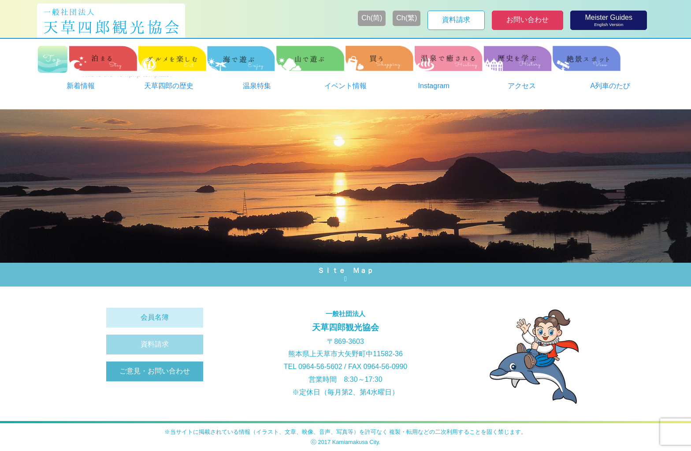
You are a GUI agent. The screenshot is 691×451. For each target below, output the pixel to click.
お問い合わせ (527, 19)
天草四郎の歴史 (168, 85)
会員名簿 (155, 317)
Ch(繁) (406, 18)
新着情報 (81, 85)
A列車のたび (611, 85)
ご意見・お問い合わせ (154, 371)
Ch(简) (371, 18)
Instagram (434, 85)
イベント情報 (345, 85)
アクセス (522, 85)
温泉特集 (257, 85)
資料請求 (456, 19)
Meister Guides (608, 20)
